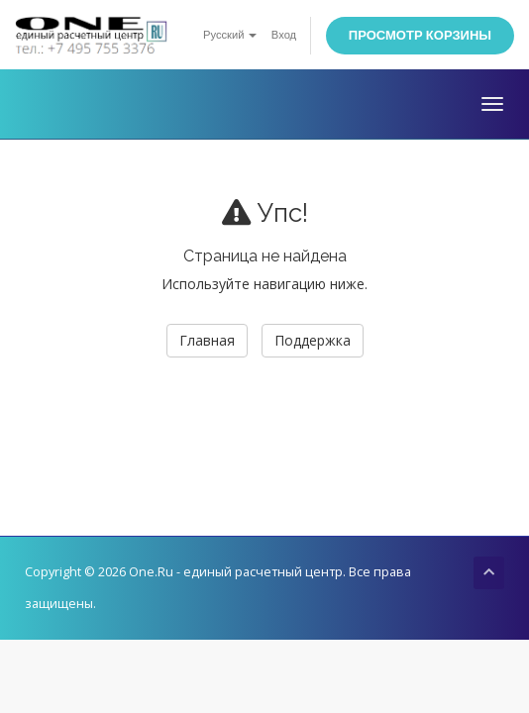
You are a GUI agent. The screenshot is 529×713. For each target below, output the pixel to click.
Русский (230, 35)
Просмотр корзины (420, 35)
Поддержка (312, 340)
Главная (207, 340)
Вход (283, 35)
